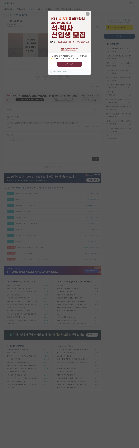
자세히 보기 (69, 64)
